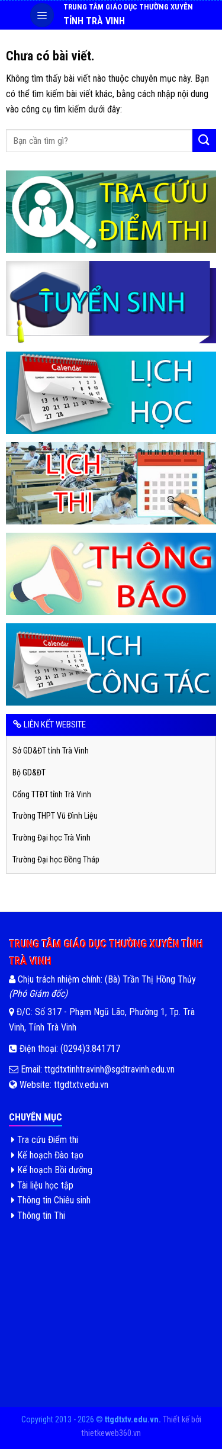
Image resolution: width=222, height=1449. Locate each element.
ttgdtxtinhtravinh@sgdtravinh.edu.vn (108, 1069)
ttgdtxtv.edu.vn (81, 1084)
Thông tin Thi (38, 1215)
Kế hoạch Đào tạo (47, 1155)
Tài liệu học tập (42, 1185)
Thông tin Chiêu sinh (51, 1200)
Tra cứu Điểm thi (44, 1139)
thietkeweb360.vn (111, 1433)
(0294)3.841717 (90, 1048)
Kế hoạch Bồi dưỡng (51, 1170)
